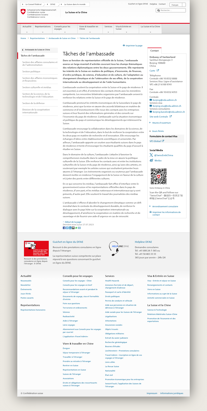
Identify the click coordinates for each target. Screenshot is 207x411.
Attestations (110, 321)
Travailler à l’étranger (72, 357)
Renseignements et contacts (159, 285)
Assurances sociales (113, 325)
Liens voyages (69, 325)
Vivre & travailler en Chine (90, 29)
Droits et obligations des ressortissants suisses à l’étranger (80, 384)
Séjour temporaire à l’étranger (76, 353)
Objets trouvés (111, 329)
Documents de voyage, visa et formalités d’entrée (81, 297)
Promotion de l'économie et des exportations (161, 319)
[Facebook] (64, 227)
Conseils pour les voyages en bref (77, 285)
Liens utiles (110, 362)
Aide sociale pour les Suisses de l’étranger (123, 312)
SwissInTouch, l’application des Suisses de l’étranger (123, 384)
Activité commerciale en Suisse (161, 298)
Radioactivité (68, 316)
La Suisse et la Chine (150, 29)
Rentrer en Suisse (70, 365)
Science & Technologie (157, 310)
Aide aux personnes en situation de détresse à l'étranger (120, 306)
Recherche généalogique (116, 342)
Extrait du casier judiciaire (116, 338)
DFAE (52, 4)
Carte (154, 70)
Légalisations (111, 316)
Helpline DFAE (143, 241)
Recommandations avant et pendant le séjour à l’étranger (80, 290)
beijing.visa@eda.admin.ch (167, 105)
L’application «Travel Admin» (75, 336)
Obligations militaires (114, 333)
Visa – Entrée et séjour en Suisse (161, 281)
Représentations (42, 29)
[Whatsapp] (76, 227)
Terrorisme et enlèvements (75, 308)
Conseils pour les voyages (65, 29)
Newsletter (26, 285)
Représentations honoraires (33, 310)
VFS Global (157, 141)
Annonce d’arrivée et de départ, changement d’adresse (119, 286)
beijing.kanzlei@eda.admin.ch (169, 111)
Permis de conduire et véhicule (118, 301)
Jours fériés (158, 131)
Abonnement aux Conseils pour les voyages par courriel (82, 330)
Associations (68, 378)
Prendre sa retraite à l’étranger (77, 361)
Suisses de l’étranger (72, 374)
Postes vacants (27, 298)
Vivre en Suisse (153, 289)
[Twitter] (67, 227)
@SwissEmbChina (163, 155)
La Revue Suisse (112, 366)
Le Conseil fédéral (33, 4)
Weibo (158, 160)
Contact (153, 50)
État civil (109, 375)
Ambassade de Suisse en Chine (62, 38)
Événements (26, 289)
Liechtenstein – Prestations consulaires (122, 351)
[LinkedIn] (70, 227)
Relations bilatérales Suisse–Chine (162, 314)
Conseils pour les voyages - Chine (77, 281)
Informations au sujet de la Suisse (162, 293)
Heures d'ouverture (161, 123)
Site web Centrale (161, 116)
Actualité (27, 29)
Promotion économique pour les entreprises (124, 379)
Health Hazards (112, 281)
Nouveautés (26, 281)
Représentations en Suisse (74, 370)
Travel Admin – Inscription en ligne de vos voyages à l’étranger (123, 356)
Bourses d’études (112, 346)
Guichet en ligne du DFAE (68, 241)
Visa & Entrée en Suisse (126, 29)
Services (108, 29)
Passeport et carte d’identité (118, 292)
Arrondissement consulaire (165, 206)
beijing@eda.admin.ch (165, 100)
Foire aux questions (71, 303)
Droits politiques (112, 296)
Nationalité (110, 371)
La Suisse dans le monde (75, 4)
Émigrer (66, 348)
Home (23, 38)
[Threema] (73, 227)
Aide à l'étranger (70, 321)
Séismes (66, 312)
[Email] (79, 227)
